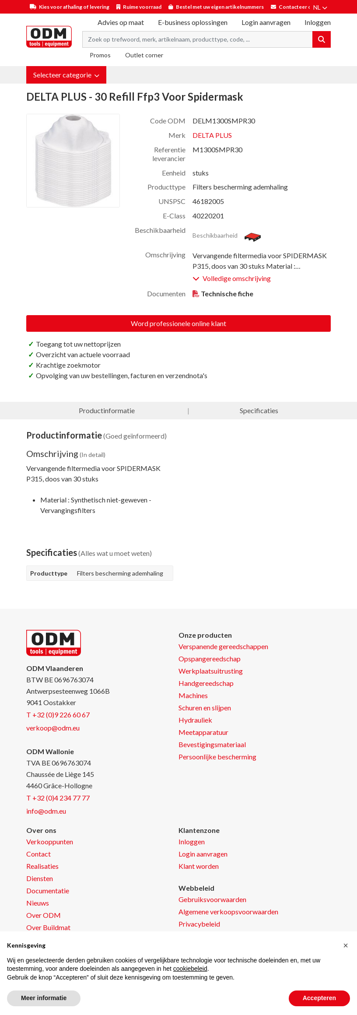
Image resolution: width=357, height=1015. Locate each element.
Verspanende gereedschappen (223, 646)
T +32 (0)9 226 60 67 (58, 714)
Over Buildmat (48, 927)
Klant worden (198, 866)
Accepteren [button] (319, 997)
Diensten (39, 878)
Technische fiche (227, 293)
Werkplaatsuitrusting (210, 671)
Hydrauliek (195, 720)
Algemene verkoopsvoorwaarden (228, 911)
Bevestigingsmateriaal (212, 744)
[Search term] (197, 39)
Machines (193, 695)
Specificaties (259, 410)
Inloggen (191, 841)
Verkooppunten (49, 841)
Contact (38, 854)
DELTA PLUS (212, 135)
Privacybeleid (199, 924)
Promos (100, 55)
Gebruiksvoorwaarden (212, 899)
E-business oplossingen (193, 22)
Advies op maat (121, 22)
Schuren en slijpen (204, 707)
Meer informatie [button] (43, 997)
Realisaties (42, 866)
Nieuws (37, 903)
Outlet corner (144, 55)
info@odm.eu (46, 811)
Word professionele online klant (178, 323)
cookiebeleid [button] (190, 968)
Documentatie (47, 890)
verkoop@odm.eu (53, 727)
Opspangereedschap (209, 658)
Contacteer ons (298, 7)
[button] (66, 75)
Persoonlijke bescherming (217, 756)
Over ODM (43, 915)
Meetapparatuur (203, 732)
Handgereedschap (206, 683)
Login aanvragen (266, 22)
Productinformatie (107, 410)
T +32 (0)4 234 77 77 (58, 798)
